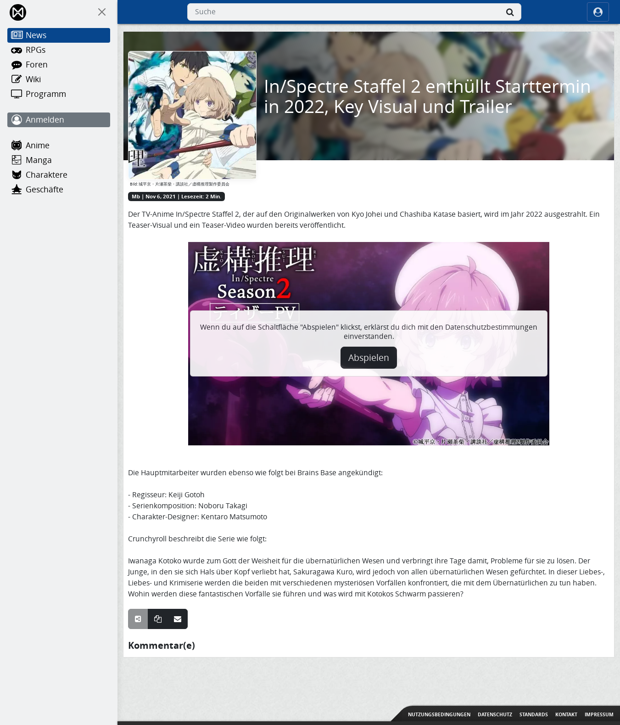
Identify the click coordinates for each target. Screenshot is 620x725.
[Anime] (58, 145)
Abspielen (368, 358)
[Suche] (510, 12)
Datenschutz (495, 714)
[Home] (18, 12)
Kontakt (566, 714)
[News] (58, 35)
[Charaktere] (58, 175)
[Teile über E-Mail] (178, 619)
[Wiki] (58, 79)
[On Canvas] (102, 12)
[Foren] (58, 64)
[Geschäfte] (58, 189)
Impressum (599, 714)
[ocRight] (598, 12)
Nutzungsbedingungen (439, 714)
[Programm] (58, 94)
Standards (533, 714)
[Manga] (58, 160)
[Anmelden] (58, 119)
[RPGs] (58, 50)
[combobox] (354, 12)
